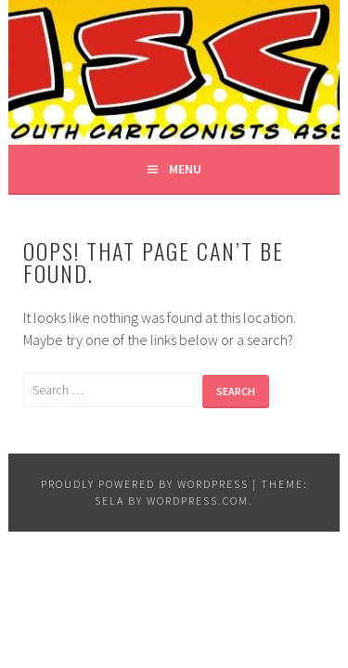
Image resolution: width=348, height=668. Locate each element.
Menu (185, 169)
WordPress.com (198, 500)
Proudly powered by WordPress (145, 484)
